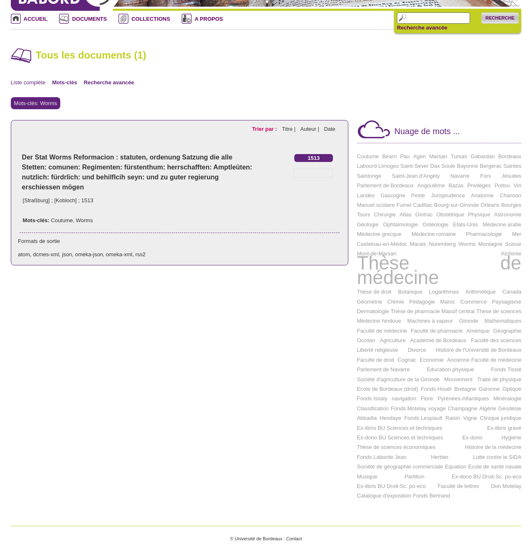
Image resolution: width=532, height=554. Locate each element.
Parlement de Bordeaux (385, 185)
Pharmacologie (484, 234)
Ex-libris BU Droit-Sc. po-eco (391, 486)
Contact (294, 538)
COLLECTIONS (150, 19)
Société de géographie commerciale (400, 466)
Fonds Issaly (372, 398)
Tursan (459, 156)
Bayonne (467, 166)
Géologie (368, 224)
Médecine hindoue (379, 321)
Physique (479, 214)
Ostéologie (435, 224)
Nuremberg (442, 244)
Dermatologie (373, 311)
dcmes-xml (46, 254)
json (67, 254)
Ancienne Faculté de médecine (484, 360)
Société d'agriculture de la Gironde (398, 379)
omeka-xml (119, 254)
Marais (418, 244)
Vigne (470, 418)
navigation (404, 398)
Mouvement (458, 379)
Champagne (462, 408)
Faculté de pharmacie (437, 331)
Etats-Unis (465, 224)
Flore (427, 398)
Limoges (388, 166)
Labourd (367, 166)
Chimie (395, 302)
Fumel (404, 205)
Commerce (474, 302)
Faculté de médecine (382, 331)
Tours (363, 214)
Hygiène (512, 437)
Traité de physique (499, 379)
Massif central (458, 311)
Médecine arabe (502, 224)
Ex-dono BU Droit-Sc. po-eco (487, 476)
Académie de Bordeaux (438, 340)
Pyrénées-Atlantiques (463, 398)
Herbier (440, 457)
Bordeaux (510, 156)
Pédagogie (422, 302)
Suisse (513, 244)
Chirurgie (385, 214)
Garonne (489, 389)
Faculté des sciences (496, 340)
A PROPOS (209, 19)
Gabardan (483, 156)
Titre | (289, 129)
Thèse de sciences (498, 311)
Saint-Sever (414, 166)
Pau (405, 156)
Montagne (490, 244)
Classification (373, 408)
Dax (435, 166)
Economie (432, 360)
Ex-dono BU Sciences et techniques (400, 437)
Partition (414, 476)
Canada (512, 292)
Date (329, 129)
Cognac (407, 360)
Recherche (500, 17)
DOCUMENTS (89, 19)
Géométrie (369, 302)
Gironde (468, 321)
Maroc (447, 302)
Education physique (450, 369)
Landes (366, 195)
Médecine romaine (433, 234)
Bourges (511, 205)
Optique (512, 389)
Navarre (459, 176)
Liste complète (28, 82)
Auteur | (310, 129)
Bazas (455, 185)
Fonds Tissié (506, 369)
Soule (448, 166)
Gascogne (393, 195)
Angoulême (431, 185)
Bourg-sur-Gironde (456, 205)
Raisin (452, 418)
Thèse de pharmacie (415, 311)
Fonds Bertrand (431, 496)
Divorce (417, 350)
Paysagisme (507, 302)
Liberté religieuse (377, 350)
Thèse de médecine (439, 270)
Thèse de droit (374, 292)
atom (24, 254)
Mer (516, 234)
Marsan (438, 156)
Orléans (490, 205)
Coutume (62, 220)
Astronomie (508, 214)
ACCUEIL (36, 19)
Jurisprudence (448, 195)
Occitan (366, 340)
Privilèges (478, 185)
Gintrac (424, 214)
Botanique (410, 292)
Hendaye (390, 418)
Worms (84, 220)
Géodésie (510, 408)
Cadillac (422, 205)
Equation (455, 466)
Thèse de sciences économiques (396, 447)
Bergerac (491, 166)
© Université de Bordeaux (256, 538)
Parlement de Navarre (383, 369)
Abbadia (367, 418)
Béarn (389, 156)
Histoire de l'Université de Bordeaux (478, 350)
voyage (437, 408)
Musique (367, 476)
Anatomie (482, 195)
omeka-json (89, 254)
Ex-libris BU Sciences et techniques (399, 428)
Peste (418, 195)
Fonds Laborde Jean (381, 457)
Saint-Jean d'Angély (416, 176)
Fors (485, 176)
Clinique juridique (501, 418)
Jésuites (512, 176)
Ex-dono (472, 437)
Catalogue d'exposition (384, 496)
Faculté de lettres (458, 486)
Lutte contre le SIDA (497, 457)
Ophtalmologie (400, 224)
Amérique (478, 331)
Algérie (487, 408)
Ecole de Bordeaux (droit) (387, 389)
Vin (518, 185)
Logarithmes (444, 292)
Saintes (512, 166)
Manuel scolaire (376, 205)
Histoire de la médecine (493, 447)
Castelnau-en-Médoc (382, 244)
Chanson (510, 195)
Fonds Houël (436, 389)
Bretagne (465, 389)
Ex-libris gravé (504, 428)
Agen (419, 156)
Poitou (502, 185)
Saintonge (369, 176)
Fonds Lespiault (423, 418)
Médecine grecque (379, 234)
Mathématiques (503, 321)
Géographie (507, 331)
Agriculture (393, 340)
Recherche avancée (422, 27)
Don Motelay (506, 486)
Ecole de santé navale (494, 466)
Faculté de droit (375, 360)
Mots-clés (64, 82)
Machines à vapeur (430, 321)
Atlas (405, 214)
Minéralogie (507, 398)
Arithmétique (481, 292)
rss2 (140, 254)
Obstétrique (450, 214)
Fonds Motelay (408, 408)
